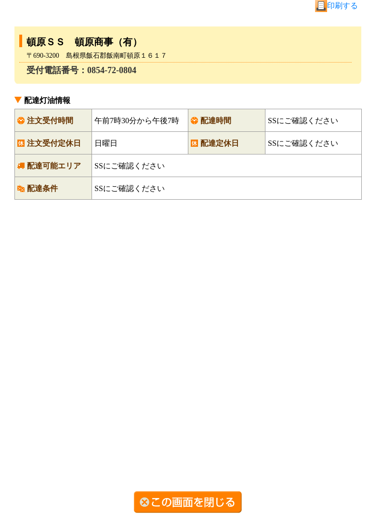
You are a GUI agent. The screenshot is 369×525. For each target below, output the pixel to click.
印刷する (342, 5)
